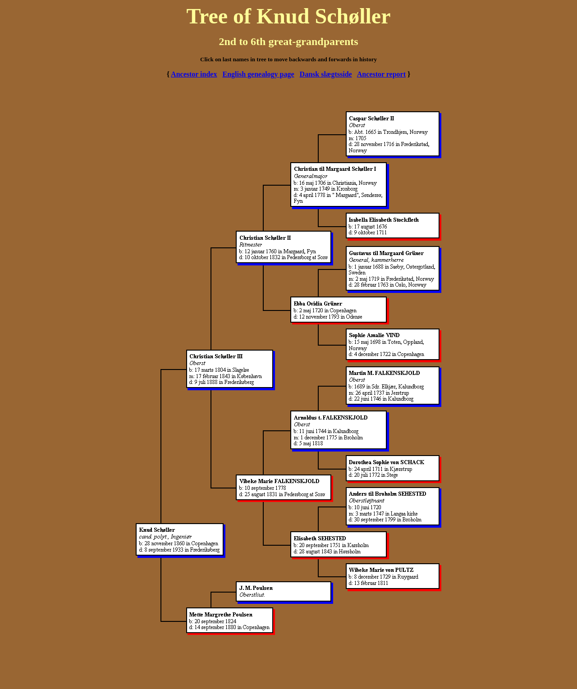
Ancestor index (194, 74)
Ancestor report (381, 74)
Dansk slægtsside (326, 74)
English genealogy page (258, 74)
